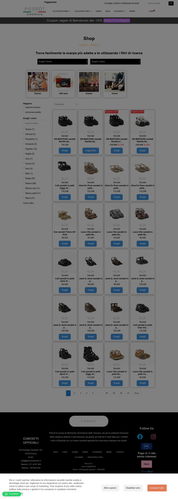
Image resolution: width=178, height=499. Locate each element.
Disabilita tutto (133, 487)
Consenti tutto (157, 487)
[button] (11, 494)
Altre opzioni (110, 487)
